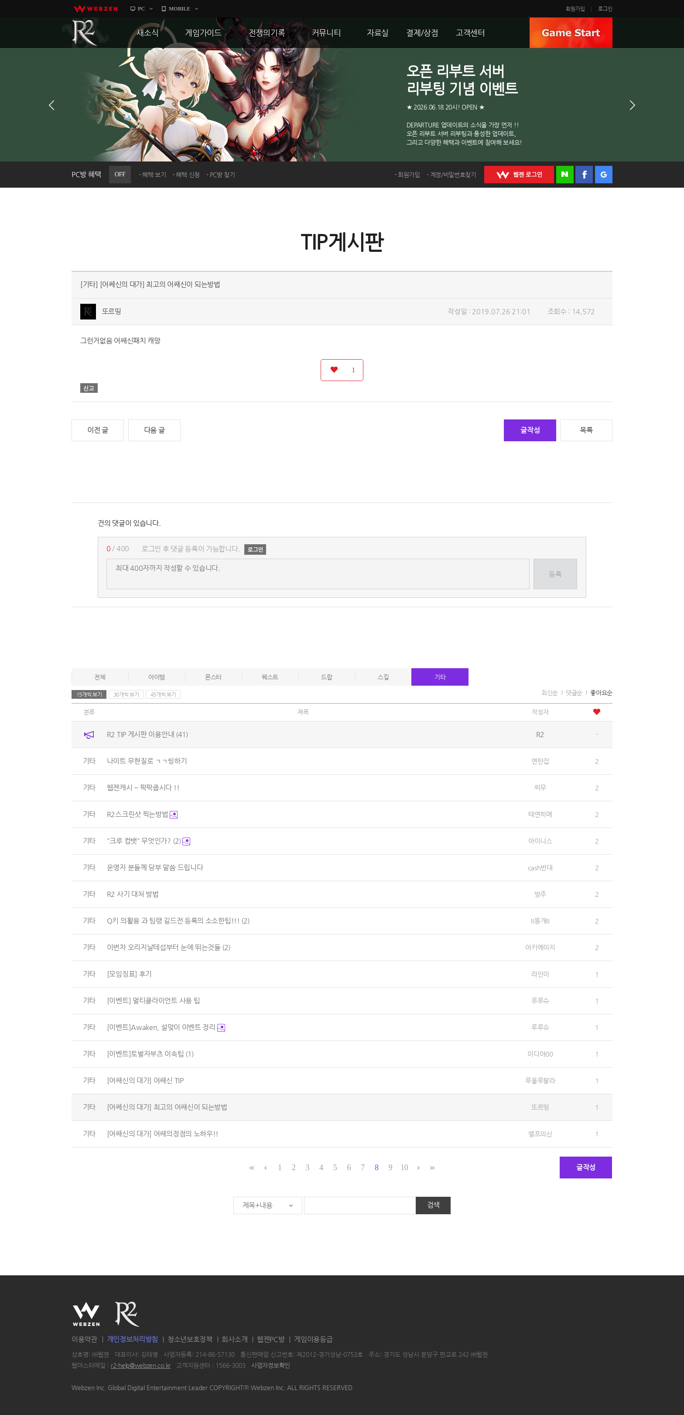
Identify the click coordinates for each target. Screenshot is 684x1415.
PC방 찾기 (222, 174)
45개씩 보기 (163, 694)
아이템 (156, 676)
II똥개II (540, 920)
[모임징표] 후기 (129, 974)
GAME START (571, 32)
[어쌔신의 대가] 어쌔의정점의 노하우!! (163, 1134)
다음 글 (154, 430)
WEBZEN (86, 1314)
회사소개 (234, 1339)
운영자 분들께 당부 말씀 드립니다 (155, 867)
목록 (586, 430)
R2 (85, 32)
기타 (439, 676)
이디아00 (540, 1054)
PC (141, 9)
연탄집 (540, 761)
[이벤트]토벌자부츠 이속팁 (150, 1054)
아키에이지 (540, 947)
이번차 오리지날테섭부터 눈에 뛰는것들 (169, 947)
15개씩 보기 (89, 694)
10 (404, 1167)
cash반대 (540, 867)
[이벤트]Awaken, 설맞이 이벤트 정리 (166, 1027)
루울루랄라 (540, 1080)
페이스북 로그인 (584, 174)
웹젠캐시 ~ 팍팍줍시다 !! (143, 787)
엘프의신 (540, 1133)
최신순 (549, 692)
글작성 (530, 430)
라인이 (540, 974)
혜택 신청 (188, 174)
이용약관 (84, 1339)
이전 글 (97, 430)
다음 (633, 105)
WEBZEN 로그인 (519, 174)
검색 (433, 1205)
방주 (540, 894)
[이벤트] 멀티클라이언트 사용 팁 (153, 1000)
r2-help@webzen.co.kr (141, 1365)
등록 (555, 574)
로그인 (605, 9)
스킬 (383, 676)
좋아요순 (601, 692)
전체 (99, 676)
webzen (95, 8)
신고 (89, 388)
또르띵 (111, 311)
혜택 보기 (154, 174)
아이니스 (540, 841)
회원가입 (575, 9)
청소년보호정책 (190, 1339)
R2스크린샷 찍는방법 (142, 814)
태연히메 (540, 814)
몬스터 (213, 676)
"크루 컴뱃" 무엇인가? (149, 841)
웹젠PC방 (271, 1339)
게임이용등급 (313, 1339)
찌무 (540, 787)
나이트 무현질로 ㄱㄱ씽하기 (147, 761)
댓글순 (574, 692)
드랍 (326, 676)
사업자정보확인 (270, 1365)
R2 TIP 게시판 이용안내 (147, 734)
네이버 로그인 (565, 174)
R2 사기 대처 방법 (133, 894)
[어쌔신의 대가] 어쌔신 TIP (145, 1080)
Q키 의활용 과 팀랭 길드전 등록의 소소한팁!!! (178, 921)
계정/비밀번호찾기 (453, 174)
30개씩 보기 (126, 694)
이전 (51, 105)
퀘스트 (270, 676)
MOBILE (179, 9)
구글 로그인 (603, 174)
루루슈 (540, 1000)
